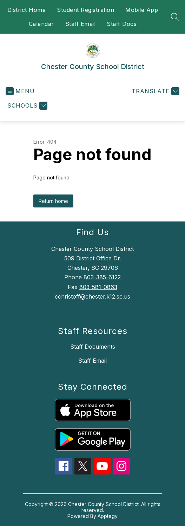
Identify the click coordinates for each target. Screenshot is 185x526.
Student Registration (85, 9)
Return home (53, 201)
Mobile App (141, 9)
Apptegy (108, 516)
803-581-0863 (98, 287)
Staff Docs (122, 23)
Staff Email (80, 23)
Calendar (41, 23)
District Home (26, 9)
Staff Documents (92, 346)
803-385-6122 (102, 277)
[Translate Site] (154, 91)
